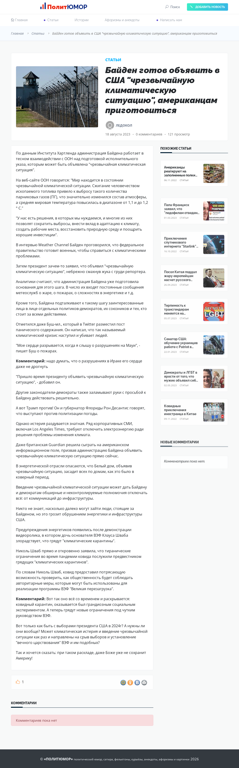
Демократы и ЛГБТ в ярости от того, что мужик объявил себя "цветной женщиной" (181, 387)
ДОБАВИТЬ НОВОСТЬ (207, 7)
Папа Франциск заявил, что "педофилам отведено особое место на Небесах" (181, 221)
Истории (81, 20)
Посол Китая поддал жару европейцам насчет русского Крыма (180, 286)
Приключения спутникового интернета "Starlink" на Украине (180, 253)
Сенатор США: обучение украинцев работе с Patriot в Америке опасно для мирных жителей (181, 355)
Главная (19, 20)
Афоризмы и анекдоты (122, 20)
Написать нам (171, 20)
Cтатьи (52, 20)
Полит (65, 6)
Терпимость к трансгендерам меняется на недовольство (176, 320)
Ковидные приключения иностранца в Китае (180, 419)
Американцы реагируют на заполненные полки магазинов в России (180, 173)
